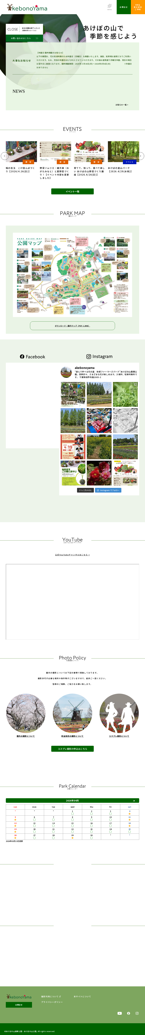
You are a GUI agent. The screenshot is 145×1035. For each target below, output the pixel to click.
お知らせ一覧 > (122, 104)
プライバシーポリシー (52, 1002)
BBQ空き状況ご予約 (138, 7)
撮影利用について (49, 996)
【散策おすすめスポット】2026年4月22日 (69, 90)
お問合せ (124, 7)
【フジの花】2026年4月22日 (63, 94)
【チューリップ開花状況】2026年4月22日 (69, 99)
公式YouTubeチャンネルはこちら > (72, 559)
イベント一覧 (72, 191)
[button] (5, 156)
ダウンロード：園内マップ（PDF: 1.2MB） (72, 325)
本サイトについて (82, 996)
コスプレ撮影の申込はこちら (72, 754)
